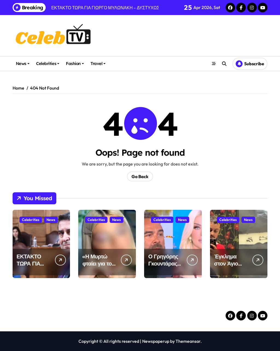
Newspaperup (155, 341)
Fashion (75, 63)
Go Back (140, 176)
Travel (98, 63)
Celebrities (47, 63)
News (23, 63)
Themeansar (188, 341)
